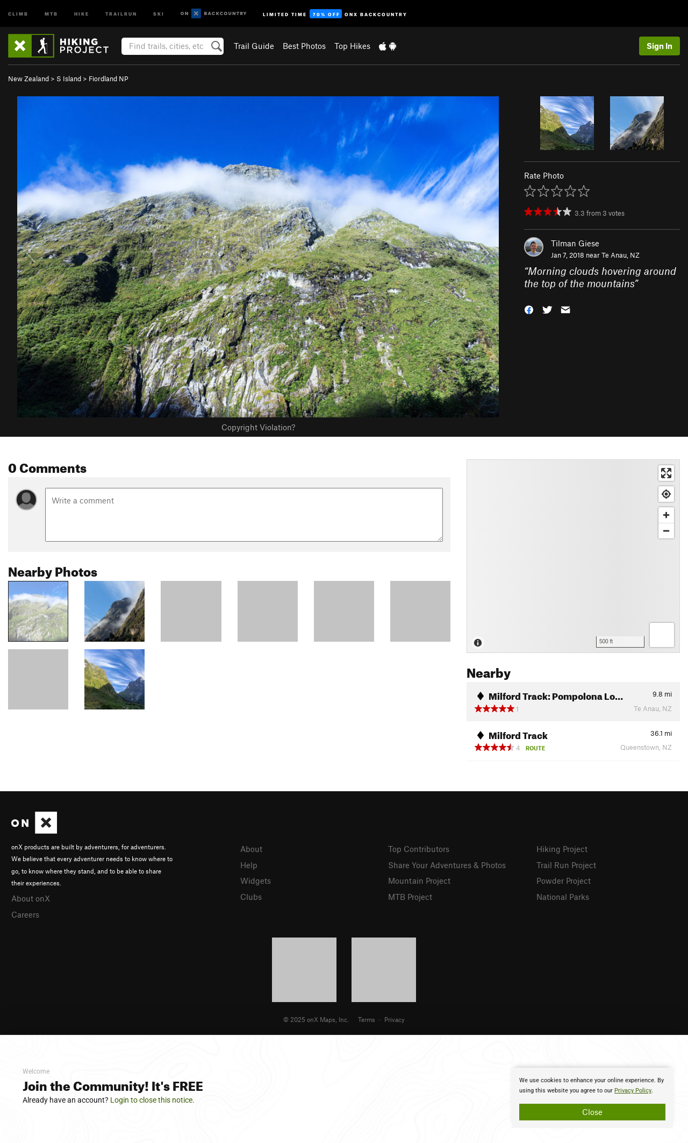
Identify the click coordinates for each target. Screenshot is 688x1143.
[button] (529, 308)
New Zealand (28, 78)
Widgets (255, 880)
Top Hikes (352, 46)
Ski (158, 13)
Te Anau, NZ (620, 255)
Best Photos (304, 46)
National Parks (562, 896)
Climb (18, 13)
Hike (81, 13)
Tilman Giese (575, 243)
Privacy (394, 1019)
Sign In (659, 46)
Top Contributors (418, 849)
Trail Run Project (566, 865)
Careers (25, 914)
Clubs (251, 896)
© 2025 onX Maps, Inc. (316, 1019)
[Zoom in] (666, 515)
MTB (51, 13)
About (251, 849)
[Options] (662, 635)
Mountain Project (419, 880)
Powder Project (563, 880)
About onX (30, 898)
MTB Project (410, 896)
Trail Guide (254, 46)
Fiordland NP (108, 78)
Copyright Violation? (258, 427)
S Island (68, 78)
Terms (366, 1019)
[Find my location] (666, 494)
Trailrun (121, 13)
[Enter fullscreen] (666, 473)
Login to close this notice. (152, 1100)
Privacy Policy (632, 1090)
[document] (592, 1097)
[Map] (573, 556)
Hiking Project (561, 849)
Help (248, 865)
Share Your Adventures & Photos (447, 865)
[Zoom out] (666, 530)
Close (592, 1112)
